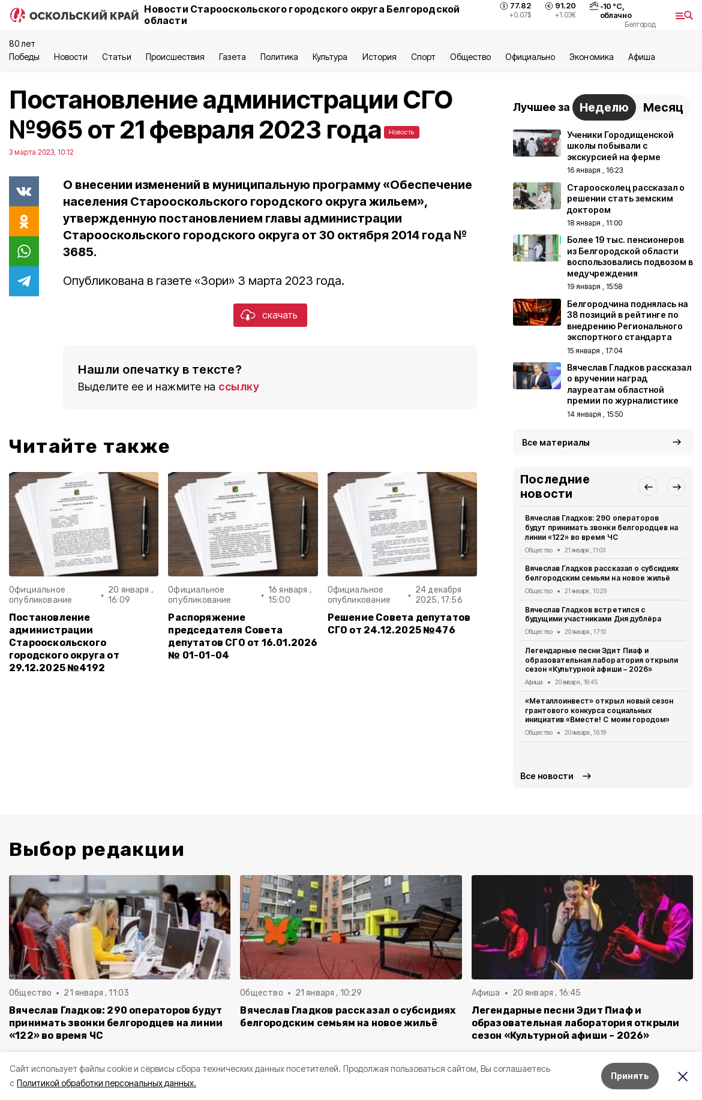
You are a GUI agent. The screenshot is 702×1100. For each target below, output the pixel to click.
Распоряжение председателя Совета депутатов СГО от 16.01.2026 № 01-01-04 (242, 636)
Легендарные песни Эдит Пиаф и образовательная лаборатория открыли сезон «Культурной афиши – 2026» (601, 660)
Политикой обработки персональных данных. (106, 1083)
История (379, 57)
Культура (330, 57)
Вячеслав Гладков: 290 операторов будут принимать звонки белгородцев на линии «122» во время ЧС (601, 527)
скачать (280, 315)
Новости (71, 57)
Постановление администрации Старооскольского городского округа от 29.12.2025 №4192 (64, 643)
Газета (232, 57)
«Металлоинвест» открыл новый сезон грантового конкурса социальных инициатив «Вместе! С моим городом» (599, 710)
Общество (470, 57)
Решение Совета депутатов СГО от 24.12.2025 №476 (399, 624)
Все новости (547, 776)
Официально (530, 57)
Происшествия (175, 57)
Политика (279, 57)
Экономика (591, 57)
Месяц (663, 107)
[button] (648, 486)
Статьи (116, 57)
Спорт (423, 57)
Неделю (604, 107)
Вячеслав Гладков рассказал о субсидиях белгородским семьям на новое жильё (602, 573)
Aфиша (641, 57)
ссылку (238, 386)
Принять (630, 1076)
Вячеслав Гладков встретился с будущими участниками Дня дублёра (593, 614)
